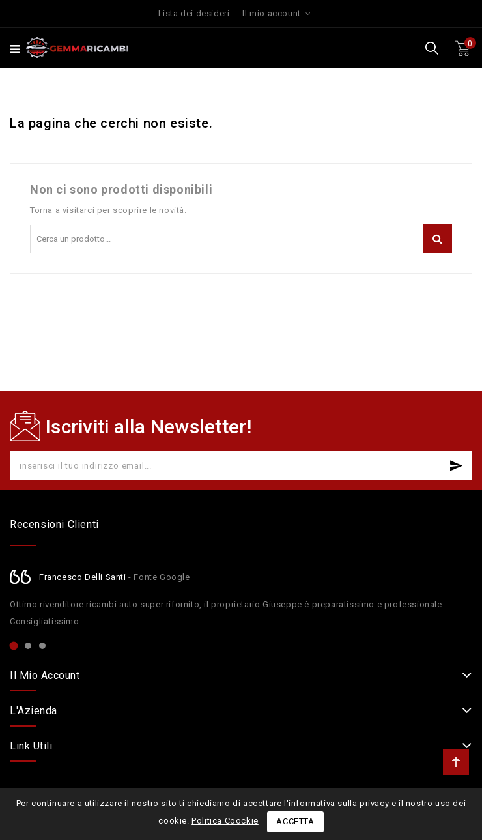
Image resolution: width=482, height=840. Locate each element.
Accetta (295, 821)
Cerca (437, 238)
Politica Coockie (225, 821)
